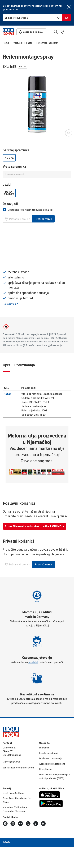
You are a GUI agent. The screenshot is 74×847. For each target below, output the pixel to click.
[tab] (28, 210)
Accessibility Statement (52, 763)
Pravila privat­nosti (48, 753)
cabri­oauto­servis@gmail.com (18, 767)
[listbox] (37, 157)
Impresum (44, 747)
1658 (7, 394)
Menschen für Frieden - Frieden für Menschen (15, 809)
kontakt (33, 662)
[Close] (68, 7)
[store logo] (8, 31)
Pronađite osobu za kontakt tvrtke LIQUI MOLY (34, 526)
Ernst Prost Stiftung (13, 793)
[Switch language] (32, 17)
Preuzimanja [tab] (24, 364)
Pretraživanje (43, 219)
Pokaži (10, 304)
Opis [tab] (6, 364)
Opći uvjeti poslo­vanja (50, 758)
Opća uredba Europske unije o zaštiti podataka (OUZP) (54, 776)
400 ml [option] (9, 158)
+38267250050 (11, 762)
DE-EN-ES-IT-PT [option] (9, 193)
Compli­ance (45, 769)
